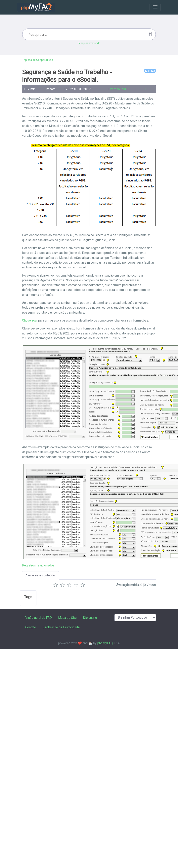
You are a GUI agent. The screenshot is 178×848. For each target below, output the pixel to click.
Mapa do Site (67, 618)
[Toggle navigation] (155, 7)
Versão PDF (118, 89)
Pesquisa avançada (89, 43)
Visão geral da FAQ (38, 618)
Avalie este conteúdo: (40, 575)
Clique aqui (29, 320)
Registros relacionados (38, 565)
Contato (30, 627)
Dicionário (90, 618)
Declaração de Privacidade (61, 627)
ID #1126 (150, 70)
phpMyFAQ (105, 643)
